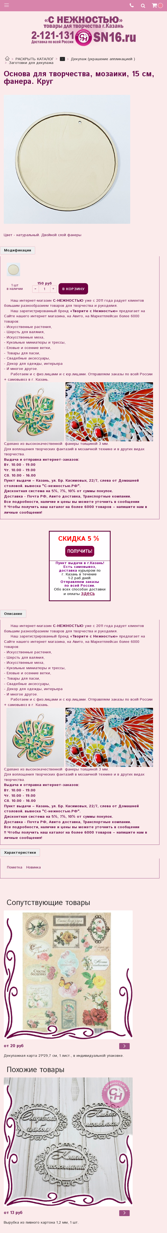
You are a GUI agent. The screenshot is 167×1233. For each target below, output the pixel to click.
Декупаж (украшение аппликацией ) (103, 59)
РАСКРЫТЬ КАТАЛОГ (35, 59)
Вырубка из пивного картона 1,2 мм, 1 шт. (41, 1222)
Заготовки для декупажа (31, 63)
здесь (88, 593)
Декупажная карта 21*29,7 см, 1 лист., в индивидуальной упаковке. (64, 1055)
